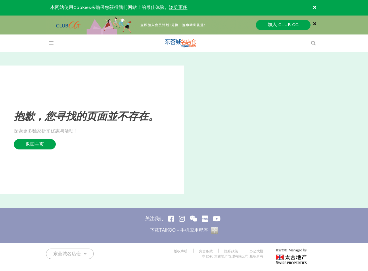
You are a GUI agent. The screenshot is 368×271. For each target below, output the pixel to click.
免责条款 (206, 251)
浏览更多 (178, 8)
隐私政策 (231, 251)
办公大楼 (256, 251)
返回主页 (35, 144)
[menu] (51, 43)
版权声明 (180, 251)
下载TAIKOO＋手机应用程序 (184, 230)
